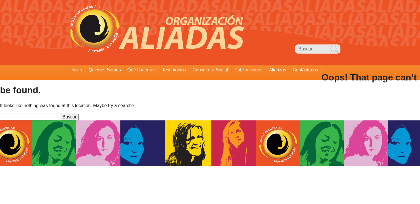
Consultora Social (210, 69)
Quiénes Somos (105, 69)
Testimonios (174, 69)
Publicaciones (248, 69)
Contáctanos (305, 69)
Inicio (77, 69)
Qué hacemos (141, 69)
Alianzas (277, 69)
